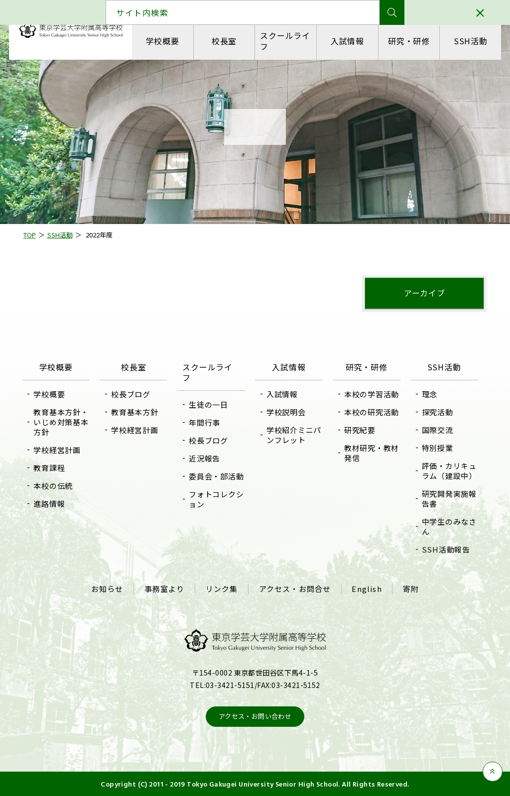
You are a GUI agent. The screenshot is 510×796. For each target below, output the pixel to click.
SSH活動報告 (444, 549)
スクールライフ (285, 40)
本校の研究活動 (370, 412)
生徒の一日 (209, 404)
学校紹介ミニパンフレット (290, 435)
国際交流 (435, 430)
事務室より (165, 588)
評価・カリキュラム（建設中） (447, 470)
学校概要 (162, 41)
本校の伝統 (56, 485)
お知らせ (108, 588)
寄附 (409, 588)
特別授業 (435, 448)
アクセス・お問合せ (294, 588)
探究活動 (435, 412)
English (366, 588)
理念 (428, 394)
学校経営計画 (60, 450)
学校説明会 (286, 412)
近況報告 (205, 458)
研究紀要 (359, 430)
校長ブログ (132, 394)
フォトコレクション (217, 499)
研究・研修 (408, 41)
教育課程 (52, 467)
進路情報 (52, 503)
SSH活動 (470, 41)
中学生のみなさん (447, 526)
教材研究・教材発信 (370, 453)
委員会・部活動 (217, 476)
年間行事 (205, 422)
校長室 (224, 41)
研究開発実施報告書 (447, 498)
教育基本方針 (136, 412)
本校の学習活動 (370, 394)
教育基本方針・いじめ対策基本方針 (63, 422)
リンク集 (222, 588)
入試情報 (347, 41)
